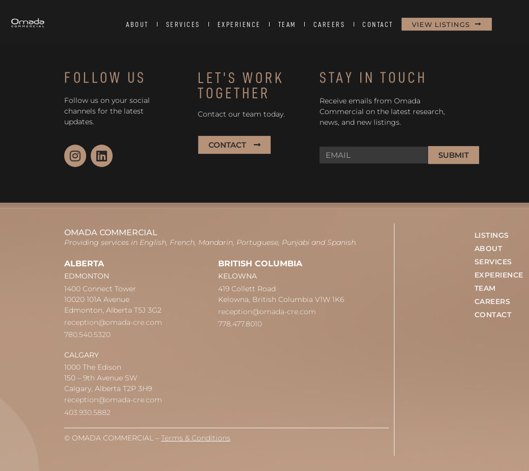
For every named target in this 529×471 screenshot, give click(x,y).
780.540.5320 (87, 334)
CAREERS (329, 24)
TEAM (287, 24)
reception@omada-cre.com (113, 322)
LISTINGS (491, 235)
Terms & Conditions (195, 437)
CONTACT (377, 24)
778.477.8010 (240, 323)
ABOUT (137, 24)
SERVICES (183, 24)
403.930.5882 (87, 412)
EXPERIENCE (239, 24)
